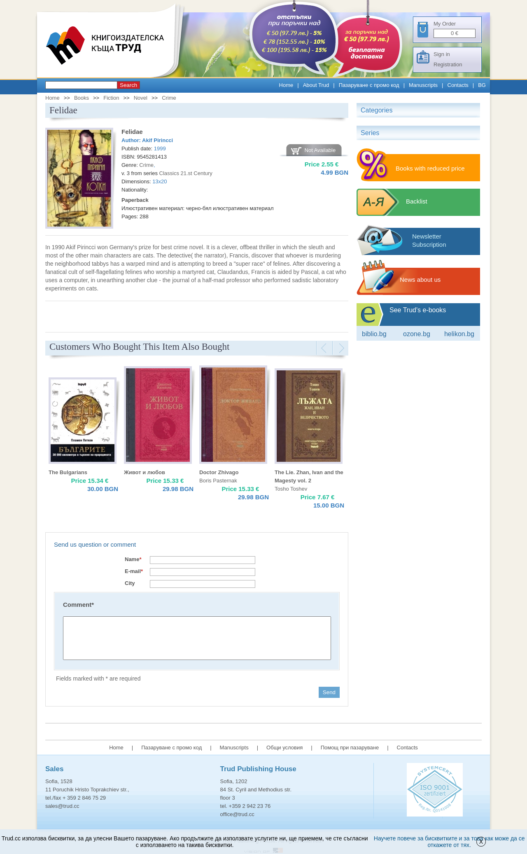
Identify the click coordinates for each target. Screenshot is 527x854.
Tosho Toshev (291, 489)
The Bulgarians (68, 472)
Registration (448, 64)
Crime (169, 98)
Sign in (442, 54)
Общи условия (284, 747)
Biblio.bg (374, 333)
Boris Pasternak (218, 480)
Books (81, 98)
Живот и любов (144, 472)
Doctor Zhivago (218, 472)
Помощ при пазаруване (350, 747)
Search (128, 85)
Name (133, 559)
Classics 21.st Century (185, 173)
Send (329, 692)
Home (286, 85)
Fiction (111, 98)
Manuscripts (423, 85)
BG (482, 85)
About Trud (316, 85)
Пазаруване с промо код (369, 85)
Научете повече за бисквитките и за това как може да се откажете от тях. (449, 841)
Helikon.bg (459, 333)
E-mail (134, 571)
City (130, 583)
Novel (140, 98)
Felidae (132, 131)
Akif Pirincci (157, 140)
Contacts (458, 85)
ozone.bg (416, 333)
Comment (78, 604)
